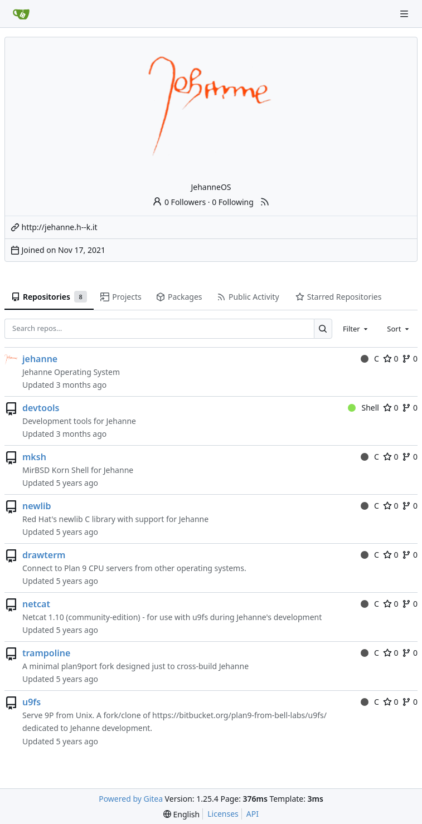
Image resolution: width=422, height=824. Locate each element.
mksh (34, 456)
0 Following (233, 202)
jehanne (39, 358)
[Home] (21, 14)
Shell (363, 407)
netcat (36, 604)
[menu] (181, 814)
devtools (40, 407)
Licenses (223, 813)
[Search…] (323, 328)
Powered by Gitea (131, 798)
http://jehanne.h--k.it (60, 227)
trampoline (46, 653)
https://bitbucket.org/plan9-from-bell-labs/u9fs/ (239, 715)
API (252, 813)
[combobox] (356, 328)
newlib (36, 505)
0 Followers (179, 202)
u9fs (31, 702)
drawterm (43, 554)
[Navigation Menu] (405, 13)
